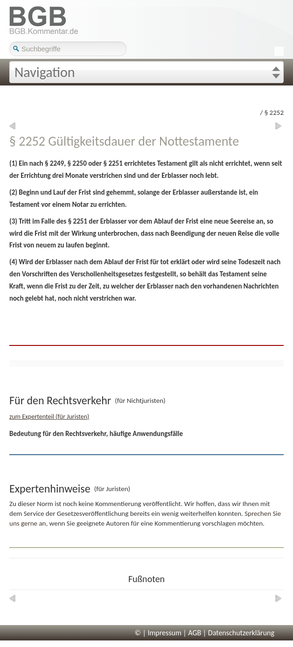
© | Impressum (158, 632)
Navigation (44, 72)
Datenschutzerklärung (241, 632)
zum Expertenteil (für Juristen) (49, 417)
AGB (194, 632)
